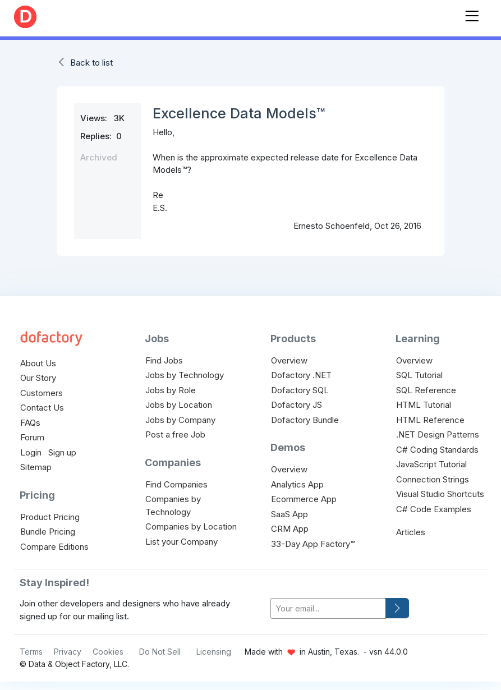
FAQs (30, 422)
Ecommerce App (304, 499)
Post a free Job (175, 434)
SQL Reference (426, 390)
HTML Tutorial (423, 404)
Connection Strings (432, 479)
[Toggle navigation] (472, 13)
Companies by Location (191, 526)
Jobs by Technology (184, 375)
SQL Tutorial (419, 375)
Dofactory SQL (300, 390)
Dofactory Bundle (305, 420)
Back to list (91, 62)
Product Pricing (50, 517)
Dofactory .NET (301, 375)
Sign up (62, 452)
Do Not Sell (160, 651)
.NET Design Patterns (437, 434)
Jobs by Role (170, 390)
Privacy (67, 651)
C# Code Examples (433, 509)
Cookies (108, 651)
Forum (32, 437)
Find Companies (176, 484)
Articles (410, 532)
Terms (31, 651)
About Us (38, 363)
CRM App (290, 528)
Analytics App (297, 484)
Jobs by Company (180, 420)
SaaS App (289, 514)
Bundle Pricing (47, 531)
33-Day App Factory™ (313, 544)
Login (31, 452)
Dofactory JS (296, 404)
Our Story (38, 377)
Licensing (213, 651)
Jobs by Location (178, 404)
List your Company (181, 541)
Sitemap (36, 467)
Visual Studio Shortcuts (440, 494)
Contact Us (42, 407)
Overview (289, 360)
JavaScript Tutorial (431, 464)
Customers (41, 393)
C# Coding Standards (437, 449)
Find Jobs (164, 360)
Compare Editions (54, 546)
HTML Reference (430, 420)
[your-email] (328, 608)
